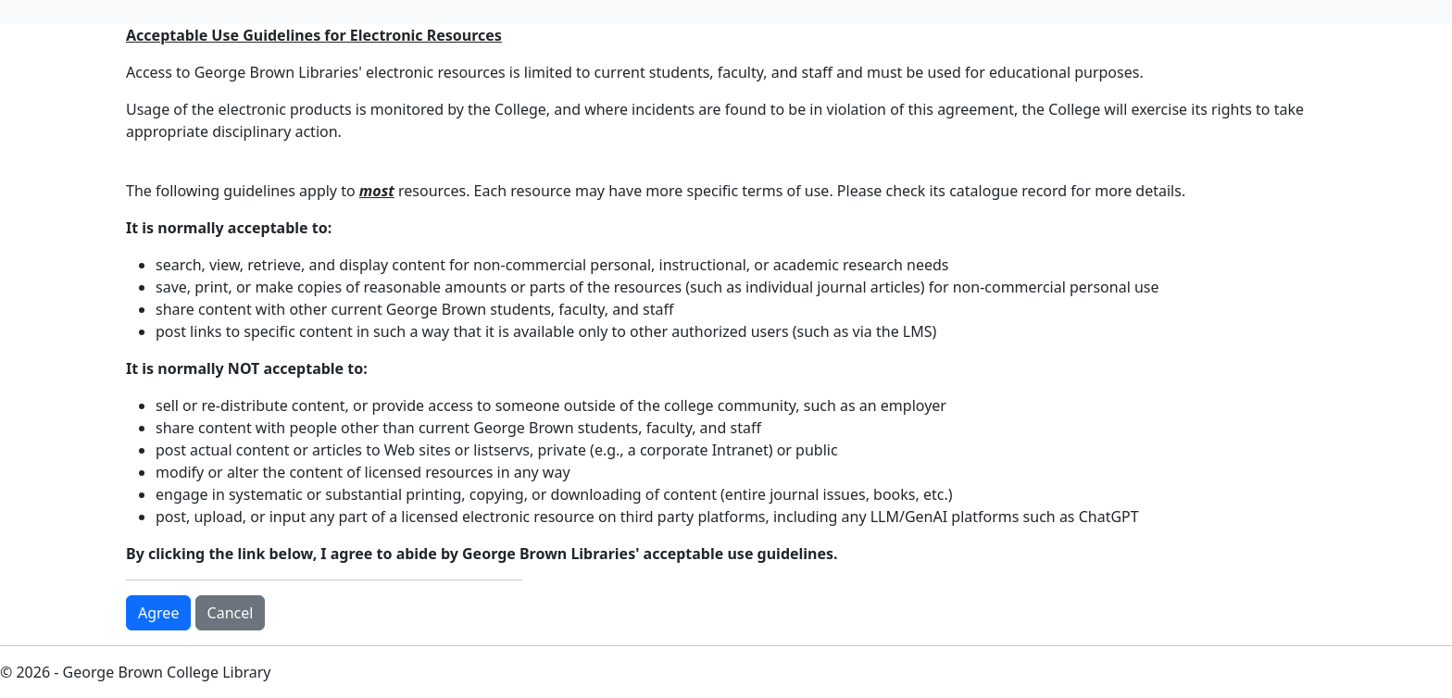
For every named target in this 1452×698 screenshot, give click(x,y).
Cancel (230, 613)
